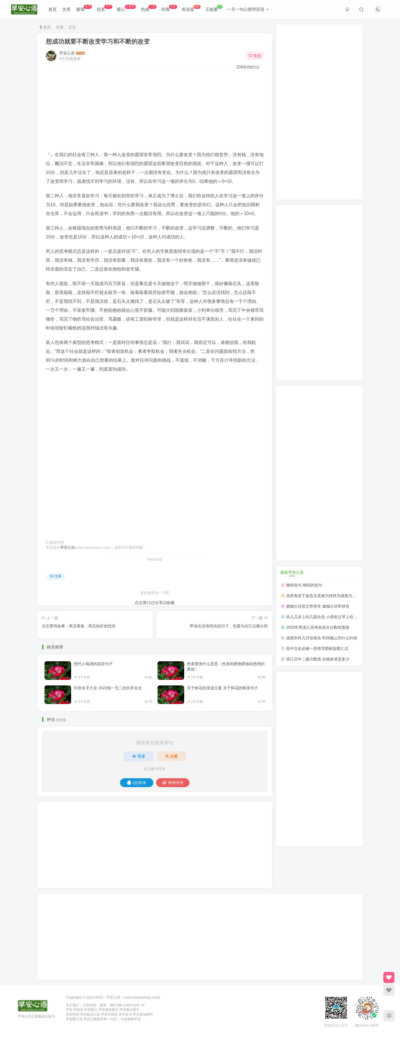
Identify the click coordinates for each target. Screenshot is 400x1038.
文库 (66, 9)
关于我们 (72, 1005)
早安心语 (67, 53)
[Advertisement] (155, 111)
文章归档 (89, 1005)
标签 (103, 1005)
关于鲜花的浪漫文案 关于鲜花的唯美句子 (222, 688)
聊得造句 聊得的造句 (304, 585)
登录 (139, 756)
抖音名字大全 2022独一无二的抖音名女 (108, 688)
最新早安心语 (292, 572)
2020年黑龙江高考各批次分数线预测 (317, 627)
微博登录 (173, 782)
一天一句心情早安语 (248, 9)
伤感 (148, 8)
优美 (104, 8)
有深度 (191, 8)
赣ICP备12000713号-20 (127, 1005)
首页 (52, 9)
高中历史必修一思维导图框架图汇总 (317, 648)
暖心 (126, 8)
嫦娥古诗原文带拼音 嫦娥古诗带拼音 (317, 606)
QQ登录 (137, 782)
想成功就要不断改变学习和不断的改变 (98, 41)
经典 (169, 8)
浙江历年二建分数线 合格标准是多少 (317, 659)
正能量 (213, 8)
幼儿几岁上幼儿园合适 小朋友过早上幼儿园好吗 (327, 617)
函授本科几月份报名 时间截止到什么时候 (321, 638)
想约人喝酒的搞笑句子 (93, 664)
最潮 (84, 8)
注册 (171, 756)
